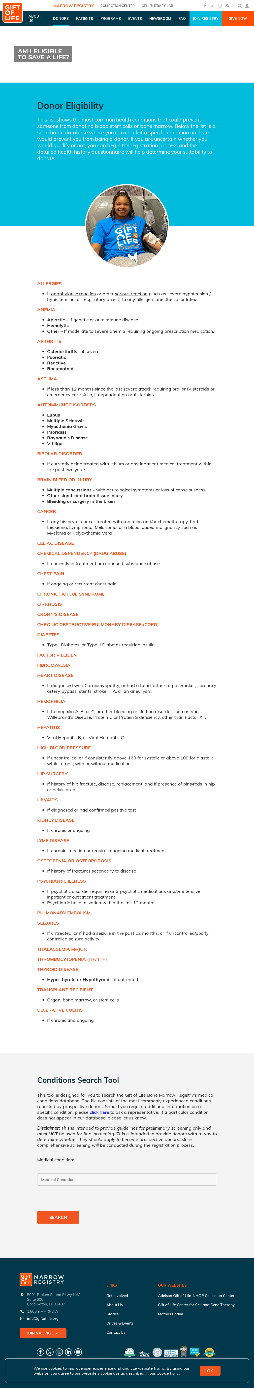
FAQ (182, 18)
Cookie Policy (169, 1373)
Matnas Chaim (170, 1314)
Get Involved (117, 1295)
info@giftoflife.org (43, 1318)
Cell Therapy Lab (157, 6)
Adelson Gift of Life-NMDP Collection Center (196, 1295)
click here (99, 1112)
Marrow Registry (73, 5)
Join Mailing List (43, 1333)
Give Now (238, 18)
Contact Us (115, 1332)
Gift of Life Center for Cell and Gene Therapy (196, 1304)
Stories (112, 1314)
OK (210, 1370)
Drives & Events (119, 1323)
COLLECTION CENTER (117, 6)
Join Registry (206, 18)
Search (58, 1217)
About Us (114, 1304)
